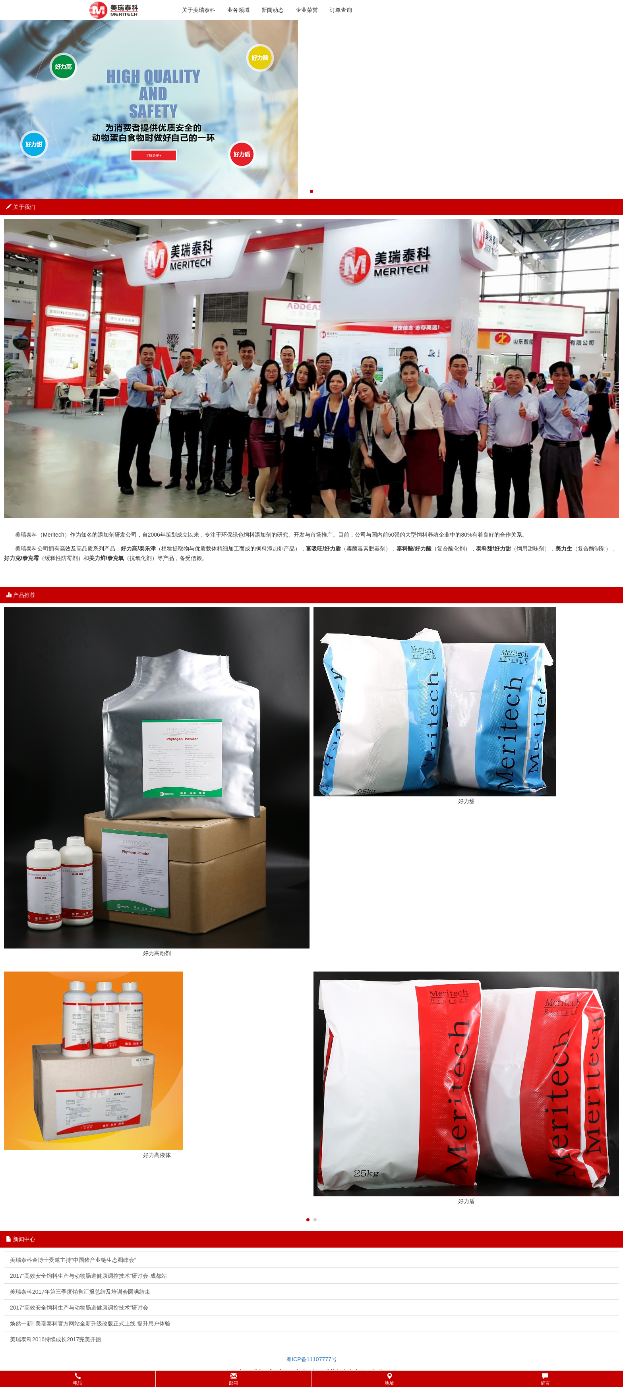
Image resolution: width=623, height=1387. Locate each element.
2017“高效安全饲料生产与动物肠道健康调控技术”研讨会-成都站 (88, 1276)
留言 (545, 1379)
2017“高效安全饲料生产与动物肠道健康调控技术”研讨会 (79, 1307)
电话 (78, 1379)
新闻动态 (272, 10)
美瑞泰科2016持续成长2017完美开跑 (55, 1339)
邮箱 (233, 1379)
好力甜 (466, 801)
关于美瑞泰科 (198, 10)
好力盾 (466, 1201)
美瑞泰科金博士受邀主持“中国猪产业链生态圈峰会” (73, 1260)
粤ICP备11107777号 (311, 1359)
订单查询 (341, 10)
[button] (311, 1379)
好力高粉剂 (157, 953)
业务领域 (238, 10)
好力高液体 (157, 1155)
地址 (389, 1379)
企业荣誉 (307, 10)
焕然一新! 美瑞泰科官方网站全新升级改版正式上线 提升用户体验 (90, 1323)
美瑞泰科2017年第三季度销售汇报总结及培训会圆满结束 (80, 1291)
